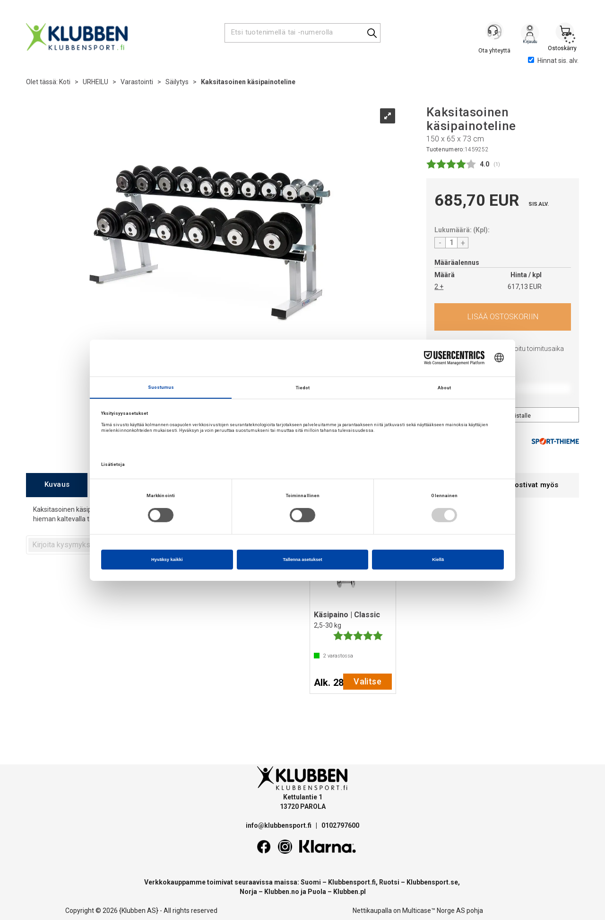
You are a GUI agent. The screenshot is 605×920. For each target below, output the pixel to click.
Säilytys (177, 82)
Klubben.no (281, 891)
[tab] (56, 485)
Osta (502, 317)
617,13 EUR (525, 286)
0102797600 (340, 825)
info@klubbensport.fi (279, 825)
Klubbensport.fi (352, 882)
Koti (64, 82)
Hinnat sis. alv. (553, 60)
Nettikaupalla (372, 910)
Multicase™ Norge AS (433, 910)
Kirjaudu (530, 33)
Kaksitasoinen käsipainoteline (248, 82)
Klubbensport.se (432, 882)
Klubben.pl (349, 891)
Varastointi (137, 82)
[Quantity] (451, 242)
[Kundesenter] (495, 32)
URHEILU (95, 82)
